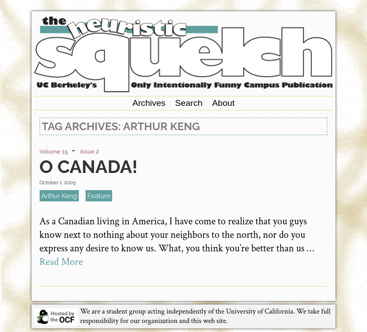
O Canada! (89, 166)
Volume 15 (54, 151)
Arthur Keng (59, 196)
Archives (149, 103)
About (223, 103)
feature (98, 196)
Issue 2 (89, 151)
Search (189, 103)
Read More (61, 261)
